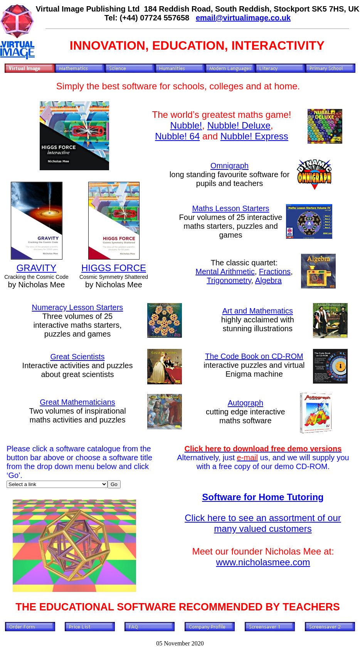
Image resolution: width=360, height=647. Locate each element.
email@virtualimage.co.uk (243, 17)
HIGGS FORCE (113, 268)
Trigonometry (229, 280)
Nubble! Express (254, 136)
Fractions (275, 271)
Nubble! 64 (177, 136)
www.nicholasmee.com (263, 562)
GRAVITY (37, 268)
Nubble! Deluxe (239, 125)
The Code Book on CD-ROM (254, 356)
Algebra (268, 280)
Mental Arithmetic (224, 271)
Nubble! (186, 125)
